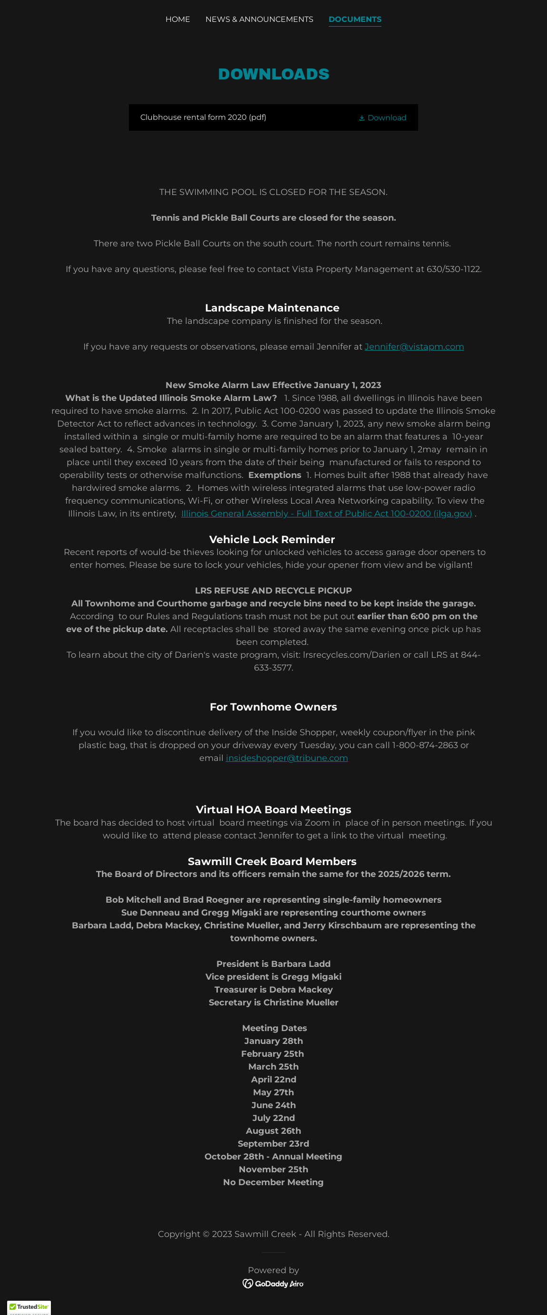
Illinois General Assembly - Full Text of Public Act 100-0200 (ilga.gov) (326, 513)
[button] (382, 117)
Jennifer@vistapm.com (414, 346)
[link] (273, 117)
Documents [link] (355, 19)
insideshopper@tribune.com (287, 758)
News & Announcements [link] (259, 19)
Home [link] (178, 19)
